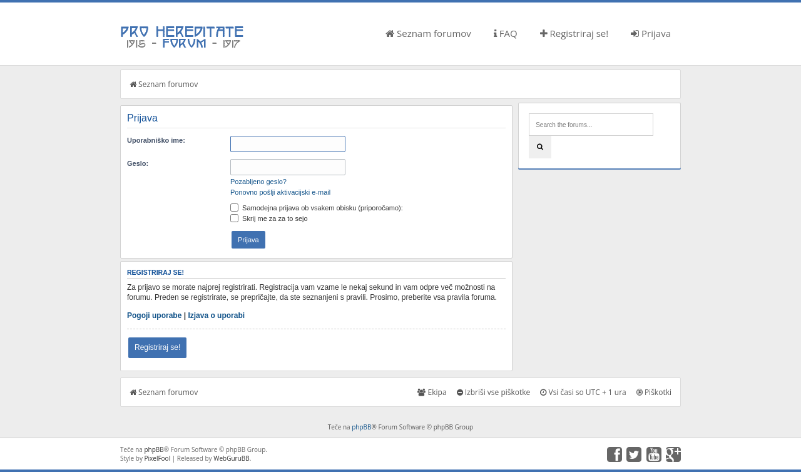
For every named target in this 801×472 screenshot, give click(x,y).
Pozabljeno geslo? (258, 181)
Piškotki (653, 392)
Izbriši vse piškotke (494, 392)
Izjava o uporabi (216, 315)
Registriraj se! (574, 33)
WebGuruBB (231, 458)
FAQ (506, 33)
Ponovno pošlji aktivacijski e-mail (280, 192)
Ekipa (431, 392)
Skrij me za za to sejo (269, 218)
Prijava (651, 33)
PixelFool (158, 458)
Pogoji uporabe (154, 315)
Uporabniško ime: (156, 140)
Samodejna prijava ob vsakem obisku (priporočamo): (316, 208)
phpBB (361, 427)
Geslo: (137, 163)
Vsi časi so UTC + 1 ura (583, 392)
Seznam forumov (428, 33)
